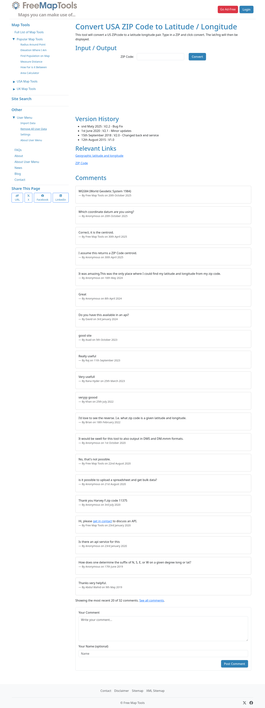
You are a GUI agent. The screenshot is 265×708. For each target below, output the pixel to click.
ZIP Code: (127, 57)
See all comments (151, 600)
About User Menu (31, 140)
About (19, 156)
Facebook (42, 197)
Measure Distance (31, 61)
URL (17, 197)
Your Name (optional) (93, 646)
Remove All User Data (33, 129)
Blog (18, 174)
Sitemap (137, 691)
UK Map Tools (26, 89)
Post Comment (234, 664)
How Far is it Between (33, 67)
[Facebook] (251, 703)
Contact (20, 180)
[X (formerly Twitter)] (244, 703)
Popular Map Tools (30, 39)
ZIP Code (81, 163)
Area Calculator (29, 73)
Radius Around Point (33, 44)
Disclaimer (121, 691)
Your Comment (89, 612)
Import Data (27, 123)
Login (246, 9)
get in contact (102, 521)
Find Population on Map (35, 56)
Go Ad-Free (228, 9)
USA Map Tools (27, 81)
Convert (197, 57)
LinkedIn (60, 197)
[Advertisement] (163, 89)
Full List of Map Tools (29, 32)
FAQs (18, 150)
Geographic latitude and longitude (99, 156)
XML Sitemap (155, 691)
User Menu (24, 118)
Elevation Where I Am (33, 50)
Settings (25, 134)
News (18, 168)
